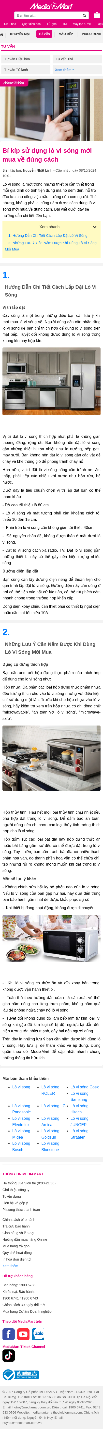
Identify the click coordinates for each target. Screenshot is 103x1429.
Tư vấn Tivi (64, 59)
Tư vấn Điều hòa (17, 59)
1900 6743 (30, 1298)
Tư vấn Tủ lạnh (16, 70)
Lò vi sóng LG (53, 1106)
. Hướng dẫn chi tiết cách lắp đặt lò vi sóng (48, 235)
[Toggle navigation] (6, 15)
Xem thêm (10, 1266)
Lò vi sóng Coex (85, 1087)
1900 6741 (10, 1298)
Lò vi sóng (21, 1087)
